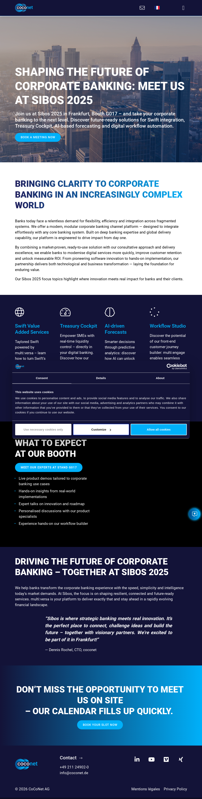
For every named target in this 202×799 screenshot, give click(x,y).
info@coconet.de (74, 774)
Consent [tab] (42, 377)
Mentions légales (145, 790)
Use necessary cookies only (43, 429)
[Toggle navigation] (183, 8)
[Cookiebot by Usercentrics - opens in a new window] (169, 366)
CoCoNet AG (39, 790)
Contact (68, 759)
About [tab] (160, 377)
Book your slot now (100, 726)
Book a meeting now (38, 137)
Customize (101, 429)
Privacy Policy (175, 790)
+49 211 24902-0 (74, 768)
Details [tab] (101, 377)
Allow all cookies (159, 429)
